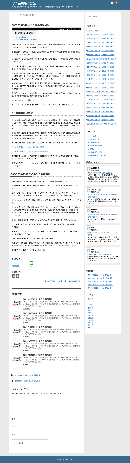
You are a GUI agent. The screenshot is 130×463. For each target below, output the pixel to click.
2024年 (90, 310)
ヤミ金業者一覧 (93, 139)
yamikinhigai (75, 281)
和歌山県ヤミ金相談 (94, 91)
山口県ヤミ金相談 (107, 99)
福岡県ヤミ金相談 (93, 111)
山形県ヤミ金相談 (93, 42)
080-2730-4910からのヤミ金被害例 (25, 39)
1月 (90, 304)
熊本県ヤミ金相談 (107, 115)
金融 (65, 281)
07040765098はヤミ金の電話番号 (25, 381)
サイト (14, 434)
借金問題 (91, 149)
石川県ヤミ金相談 (107, 63)
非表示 (33, 33)
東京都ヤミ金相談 (93, 54)
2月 (90, 301)
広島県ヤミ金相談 (93, 99)
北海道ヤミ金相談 (93, 30)
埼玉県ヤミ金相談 (107, 50)
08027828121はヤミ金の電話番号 (100, 281)
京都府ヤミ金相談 (93, 83)
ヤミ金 (59, 281)
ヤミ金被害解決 (93, 142)
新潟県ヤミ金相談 (109, 59)
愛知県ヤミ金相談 (107, 75)
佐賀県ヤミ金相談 (107, 111)
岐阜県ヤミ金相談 (107, 71)
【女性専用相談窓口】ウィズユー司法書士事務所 (30, 151)
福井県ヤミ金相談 (93, 67)
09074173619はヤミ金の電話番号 (100, 288)
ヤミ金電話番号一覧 (74, 29)
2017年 (90, 327)
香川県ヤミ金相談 (107, 103)
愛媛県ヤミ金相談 (93, 107)
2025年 (90, 308)
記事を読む (26, 309)
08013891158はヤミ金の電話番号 (100, 275)
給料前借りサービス (95, 152)
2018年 (90, 325)
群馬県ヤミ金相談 (93, 50)
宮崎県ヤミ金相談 (107, 119)
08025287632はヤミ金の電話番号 (100, 284)
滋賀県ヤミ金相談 (107, 79)
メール (14, 427)
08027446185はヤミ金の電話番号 (25, 375)
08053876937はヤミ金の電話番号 (37, 341)
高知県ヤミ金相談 (107, 107)
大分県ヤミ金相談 (93, 119)
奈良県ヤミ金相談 (107, 87)
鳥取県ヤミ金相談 (109, 91)
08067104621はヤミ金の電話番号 (37, 327)
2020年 (90, 320)
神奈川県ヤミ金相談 (94, 59)
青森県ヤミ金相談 (93, 34)
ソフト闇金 (92, 136)
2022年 (90, 315)
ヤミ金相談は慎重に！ (20, 37)
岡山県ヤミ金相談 (107, 95)
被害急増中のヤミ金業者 (97, 155)
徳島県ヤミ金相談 (93, 103)
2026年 (90, 299)
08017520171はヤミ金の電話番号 (37, 355)
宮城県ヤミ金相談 (93, 38)
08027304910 (52, 281)
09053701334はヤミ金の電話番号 (100, 278)
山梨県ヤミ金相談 (107, 67)
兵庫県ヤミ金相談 (93, 87)
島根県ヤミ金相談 (93, 95)
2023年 (90, 313)
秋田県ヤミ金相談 (107, 38)
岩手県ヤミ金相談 (107, 34)
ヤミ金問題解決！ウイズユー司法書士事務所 (28, 147)
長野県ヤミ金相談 (93, 71)
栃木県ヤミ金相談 (107, 46)
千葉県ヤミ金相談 (107, 54)
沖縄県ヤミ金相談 (109, 124)
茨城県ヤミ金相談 (93, 46)
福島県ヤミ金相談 (107, 42)
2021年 (90, 317)
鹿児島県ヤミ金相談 (94, 124)
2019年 (90, 322)
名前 (13, 419)
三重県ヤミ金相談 (93, 79)
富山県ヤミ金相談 (93, 63)
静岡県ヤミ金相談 (93, 75)
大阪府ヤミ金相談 (107, 83)
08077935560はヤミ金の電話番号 (37, 313)
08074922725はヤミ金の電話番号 (99, 173)
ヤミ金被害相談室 (24, 3)
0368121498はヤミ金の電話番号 (99, 254)
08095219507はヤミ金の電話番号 (37, 299)
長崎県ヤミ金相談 (93, 115)
